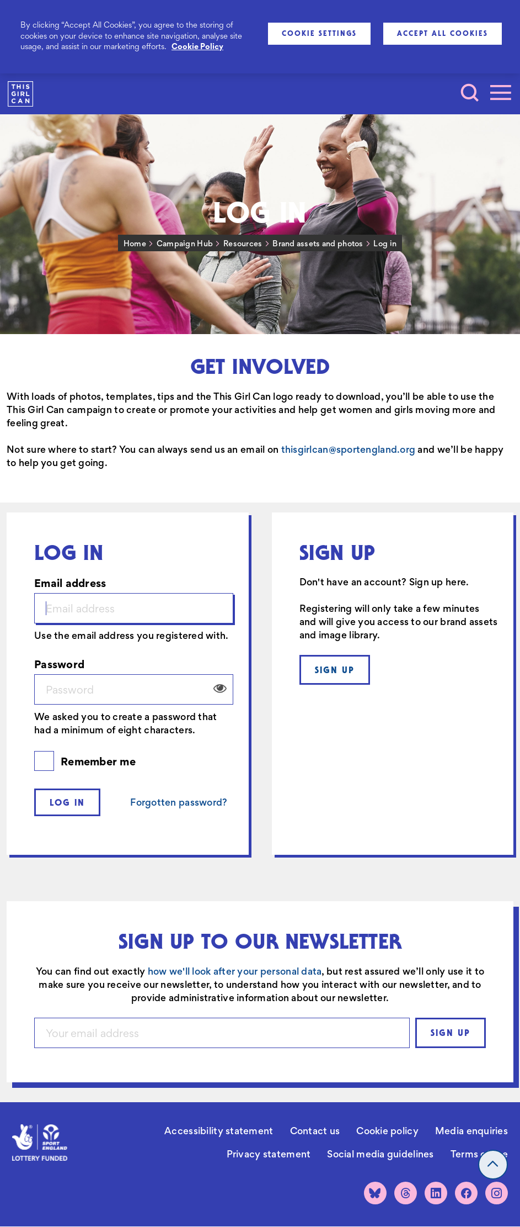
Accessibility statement (218, 1131)
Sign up (335, 669)
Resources (242, 243)
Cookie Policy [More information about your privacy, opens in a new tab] (197, 46)
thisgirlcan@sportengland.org (348, 449)
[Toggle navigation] (500, 92)
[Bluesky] (375, 1193)
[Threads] (405, 1193)
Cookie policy (387, 1131)
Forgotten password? (178, 802)
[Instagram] (496, 1193)
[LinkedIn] (436, 1193)
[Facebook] (466, 1193)
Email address (70, 582)
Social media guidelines (380, 1154)
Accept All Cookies (442, 33)
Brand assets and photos (317, 243)
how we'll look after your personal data (235, 971)
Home (135, 243)
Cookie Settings (319, 33)
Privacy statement (269, 1154)
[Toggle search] (470, 92)
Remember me (98, 761)
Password (59, 664)
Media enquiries (471, 1131)
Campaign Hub (185, 243)
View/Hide (220, 688)
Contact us (315, 1131)
